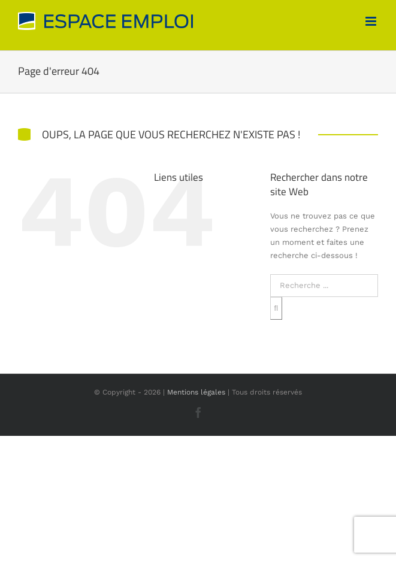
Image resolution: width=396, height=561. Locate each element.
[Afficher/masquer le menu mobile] (371, 21)
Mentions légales (196, 392)
